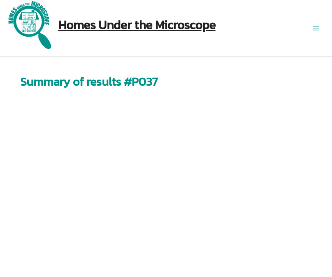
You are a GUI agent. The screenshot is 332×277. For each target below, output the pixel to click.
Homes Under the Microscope (137, 25)
